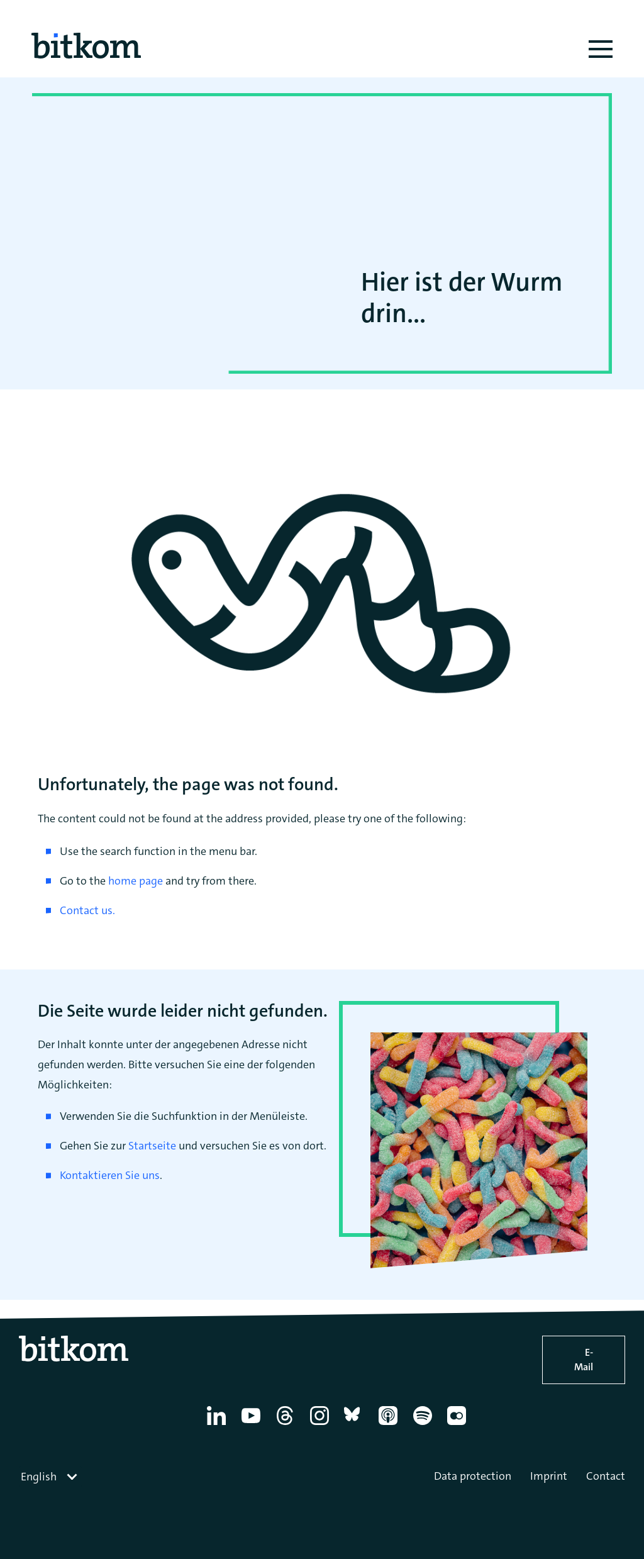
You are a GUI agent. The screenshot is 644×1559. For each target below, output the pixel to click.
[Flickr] (458, 1425)
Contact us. (87, 910)
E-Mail (583, 1359)
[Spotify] (424, 1425)
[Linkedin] (218, 1425)
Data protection (472, 1476)
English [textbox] (39, 1476)
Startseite (152, 1145)
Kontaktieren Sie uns (110, 1175)
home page (135, 880)
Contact (605, 1476)
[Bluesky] (355, 1425)
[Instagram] (321, 1425)
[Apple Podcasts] (390, 1425)
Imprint (548, 1476)
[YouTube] (253, 1425)
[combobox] (50, 1476)
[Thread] (287, 1425)
